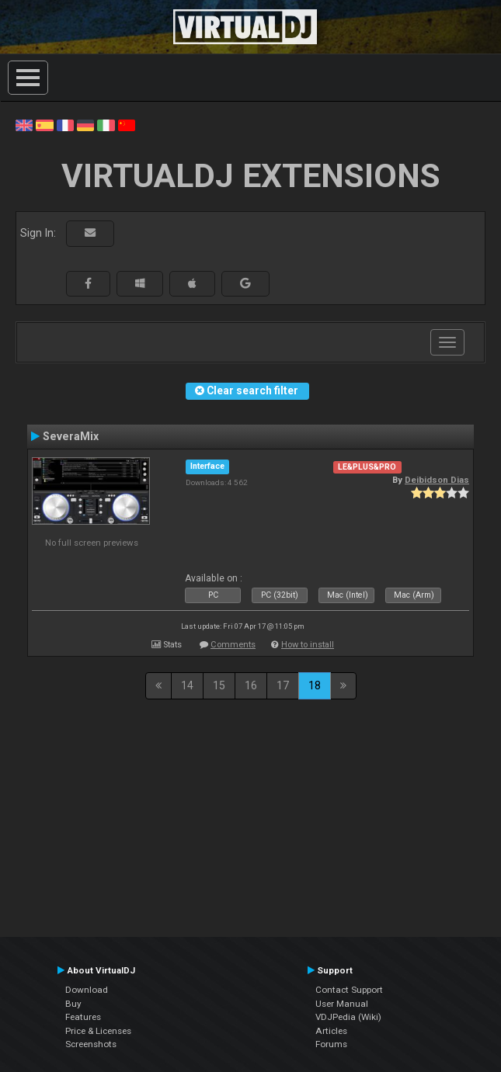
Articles (331, 1030)
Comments (233, 645)
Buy (73, 1003)
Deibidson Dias (437, 479)
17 (283, 685)
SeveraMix (71, 436)
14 (187, 685)
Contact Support (349, 989)
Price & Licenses (98, 1030)
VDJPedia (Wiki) (348, 1016)
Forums (331, 1044)
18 (314, 685)
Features (83, 1016)
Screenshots (91, 1044)
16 (251, 685)
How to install (307, 645)
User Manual (341, 1003)
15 (219, 685)
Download (86, 989)
